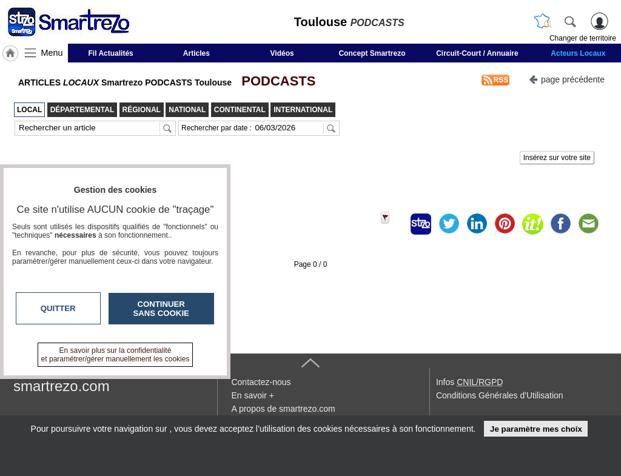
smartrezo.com (61, 386)
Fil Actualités (111, 53)
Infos (469, 382)
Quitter (58, 308)
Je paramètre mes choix (536, 429)
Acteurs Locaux (578, 53)
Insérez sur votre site (557, 157)
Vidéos (282, 53)
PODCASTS (274, 81)
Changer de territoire (582, 38)
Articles (196, 53)
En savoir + (252, 395)
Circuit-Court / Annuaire (477, 53)
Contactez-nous (260, 382)
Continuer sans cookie (161, 309)
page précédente (567, 78)
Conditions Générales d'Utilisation (499, 395)
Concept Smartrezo (371, 53)
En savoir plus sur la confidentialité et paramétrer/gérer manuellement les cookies (115, 354)
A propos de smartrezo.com (283, 409)
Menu (52, 53)
